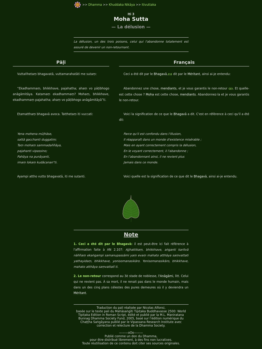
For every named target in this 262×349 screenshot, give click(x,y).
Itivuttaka (149, 4)
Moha (150, 94)
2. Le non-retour (88, 276)
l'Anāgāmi (165, 276)
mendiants (168, 88)
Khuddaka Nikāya (122, 4)
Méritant (193, 74)
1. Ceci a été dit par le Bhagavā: (104, 244)
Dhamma (95, 4)
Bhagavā (160, 74)
